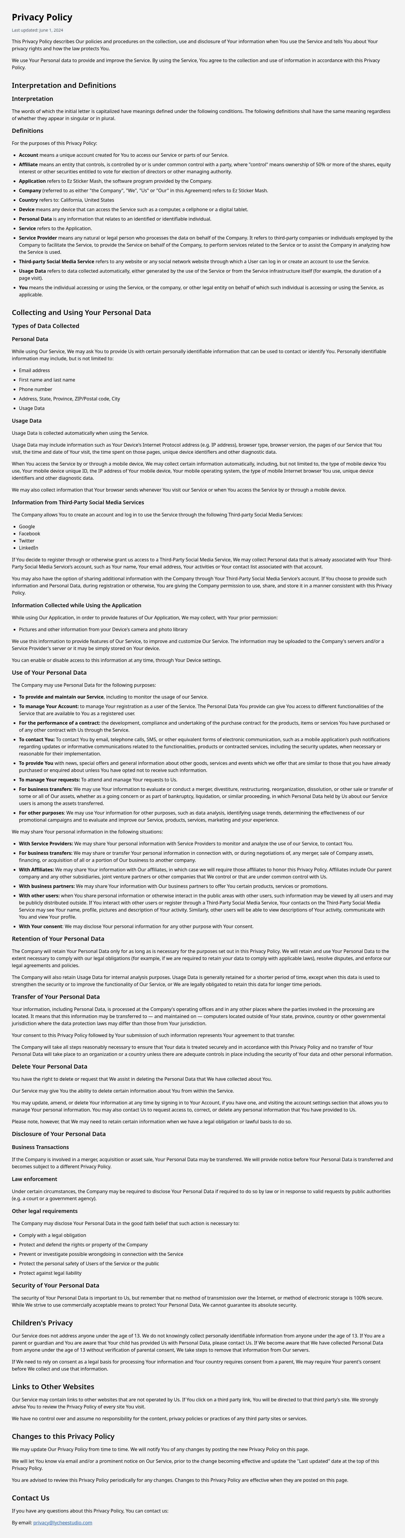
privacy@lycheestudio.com (62, 1522)
